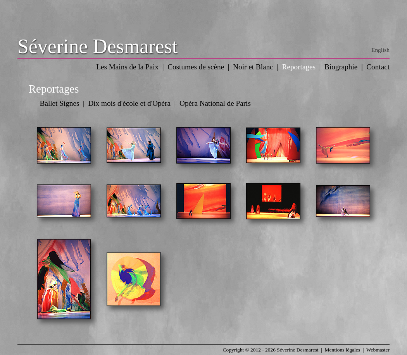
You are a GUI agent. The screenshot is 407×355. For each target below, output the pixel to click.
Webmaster (378, 350)
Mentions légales (342, 350)
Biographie (340, 67)
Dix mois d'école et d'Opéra (129, 103)
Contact (378, 67)
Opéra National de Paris (215, 103)
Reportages (299, 67)
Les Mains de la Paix (127, 67)
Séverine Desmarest (97, 46)
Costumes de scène (195, 67)
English (380, 50)
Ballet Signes (59, 103)
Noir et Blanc (253, 67)
